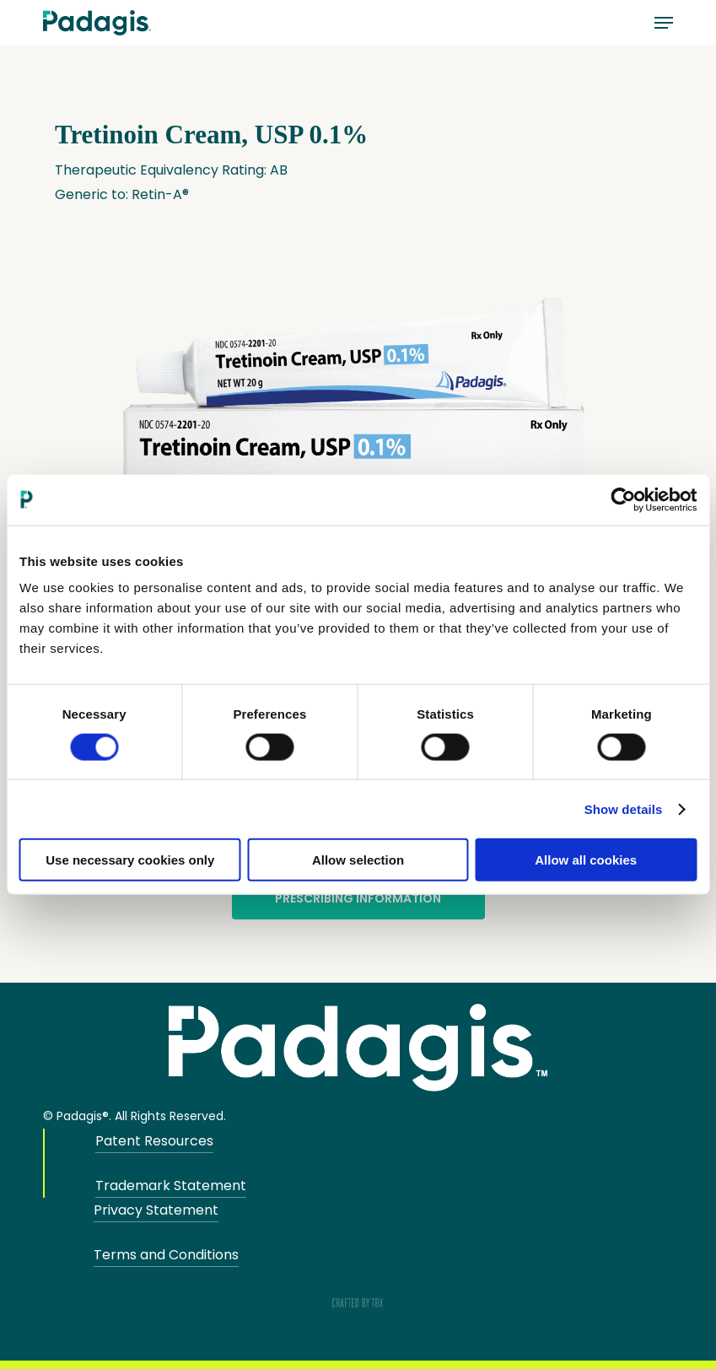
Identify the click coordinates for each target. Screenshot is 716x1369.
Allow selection (358, 860)
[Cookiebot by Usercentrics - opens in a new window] (623, 499)
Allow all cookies (586, 860)
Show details (623, 808)
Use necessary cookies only (130, 860)
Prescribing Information (358, 898)
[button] (663, 22)
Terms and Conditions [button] (166, 1254)
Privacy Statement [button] (156, 1210)
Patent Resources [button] (154, 1141)
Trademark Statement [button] (170, 1185)
